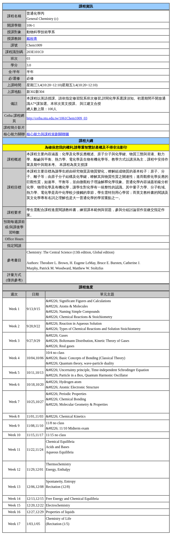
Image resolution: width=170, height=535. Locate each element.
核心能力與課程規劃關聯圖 (48, 134)
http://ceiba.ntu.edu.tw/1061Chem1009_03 (57, 118)
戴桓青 (32, 38)
